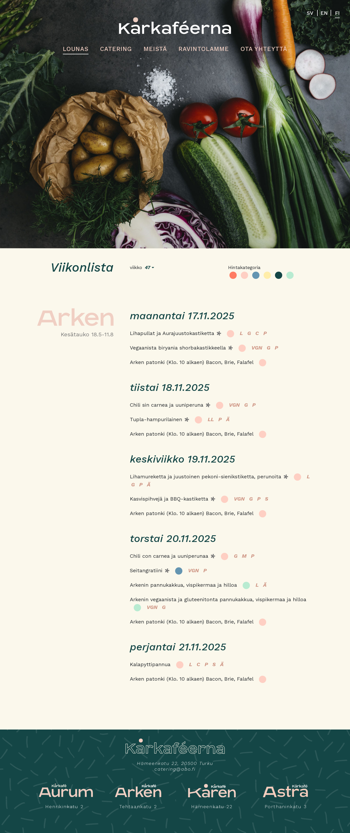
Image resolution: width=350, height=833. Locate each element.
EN (324, 13)
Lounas (75, 49)
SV (310, 13)
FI (337, 13)
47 (147, 267)
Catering (116, 49)
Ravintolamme (203, 49)
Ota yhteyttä (264, 49)
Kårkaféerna (175, 25)
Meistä (155, 49)
